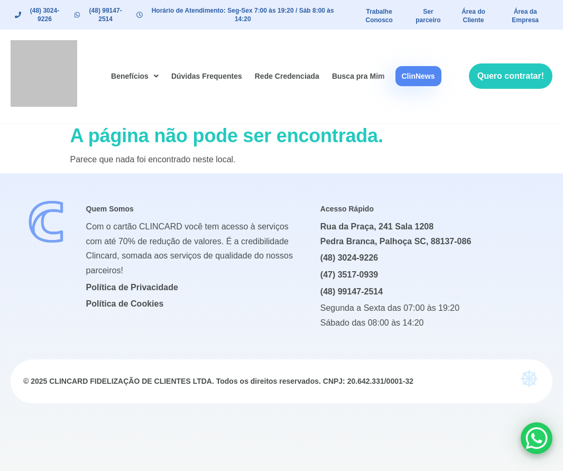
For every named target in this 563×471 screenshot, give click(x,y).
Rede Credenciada (287, 76)
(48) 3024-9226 (349, 257)
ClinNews (418, 76)
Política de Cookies (125, 303)
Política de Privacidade (132, 287)
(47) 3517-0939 (349, 274)
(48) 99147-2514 (351, 291)
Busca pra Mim (358, 76)
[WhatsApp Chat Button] (536, 438)
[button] (135, 76)
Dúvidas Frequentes (206, 76)
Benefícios (135, 76)
